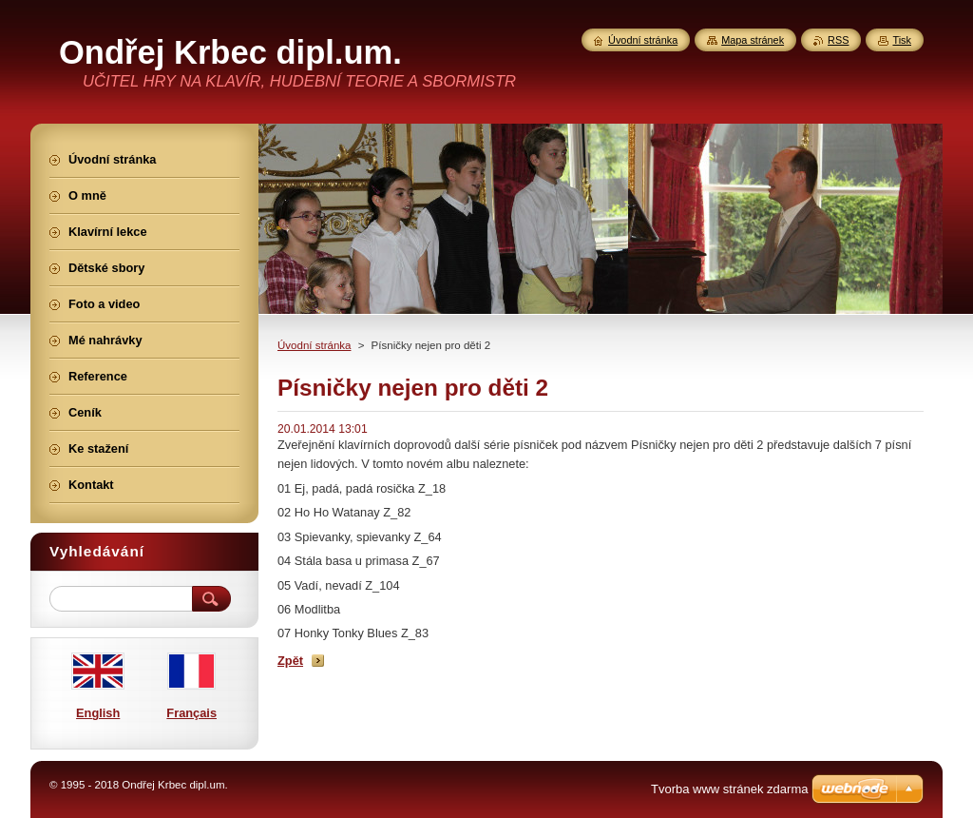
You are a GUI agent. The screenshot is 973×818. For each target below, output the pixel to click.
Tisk (901, 40)
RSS (838, 40)
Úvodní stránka (314, 345)
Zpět (290, 660)
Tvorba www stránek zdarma (729, 789)
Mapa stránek (752, 40)
